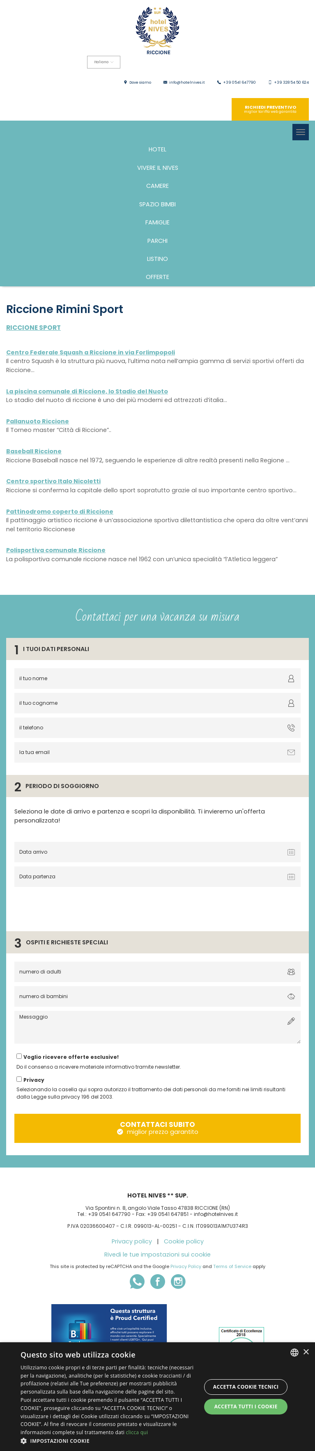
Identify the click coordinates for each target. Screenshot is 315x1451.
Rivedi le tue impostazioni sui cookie (157, 1254)
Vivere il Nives (157, 168)
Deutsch (88, 80)
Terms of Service (232, 1266)
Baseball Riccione (34, 451)
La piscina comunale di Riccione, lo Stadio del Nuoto (87, 391)
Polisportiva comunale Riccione (56, 550)
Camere (157, 186)
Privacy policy (132, 1241)
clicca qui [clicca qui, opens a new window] (137, 1432)
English (38, 80)
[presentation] (74, 907)
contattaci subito (157, 1128)
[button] (108, 1441)
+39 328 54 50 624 (291, 82)
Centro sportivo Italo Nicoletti (53, 481)
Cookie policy (184, 1241)
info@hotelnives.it (187, 82)
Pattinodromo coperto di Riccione (59, 511)
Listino (157, 259)
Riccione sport (33, 327)
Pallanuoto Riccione (37, 421)
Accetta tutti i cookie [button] (246, 1406)
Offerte (157, 277)
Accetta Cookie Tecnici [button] (246, 1386)
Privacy (33, 1079)
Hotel (157, 149)
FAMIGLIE (157, 222)
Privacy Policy (185, 1266)
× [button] (306, 1352)
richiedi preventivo (270, 109)
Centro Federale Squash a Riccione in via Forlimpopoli (90, 352)
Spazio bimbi (157, 204)
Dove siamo (140, 82)
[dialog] (157, 1396)
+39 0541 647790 (239, 82)
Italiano (103, 62)
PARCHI (157, 241)
